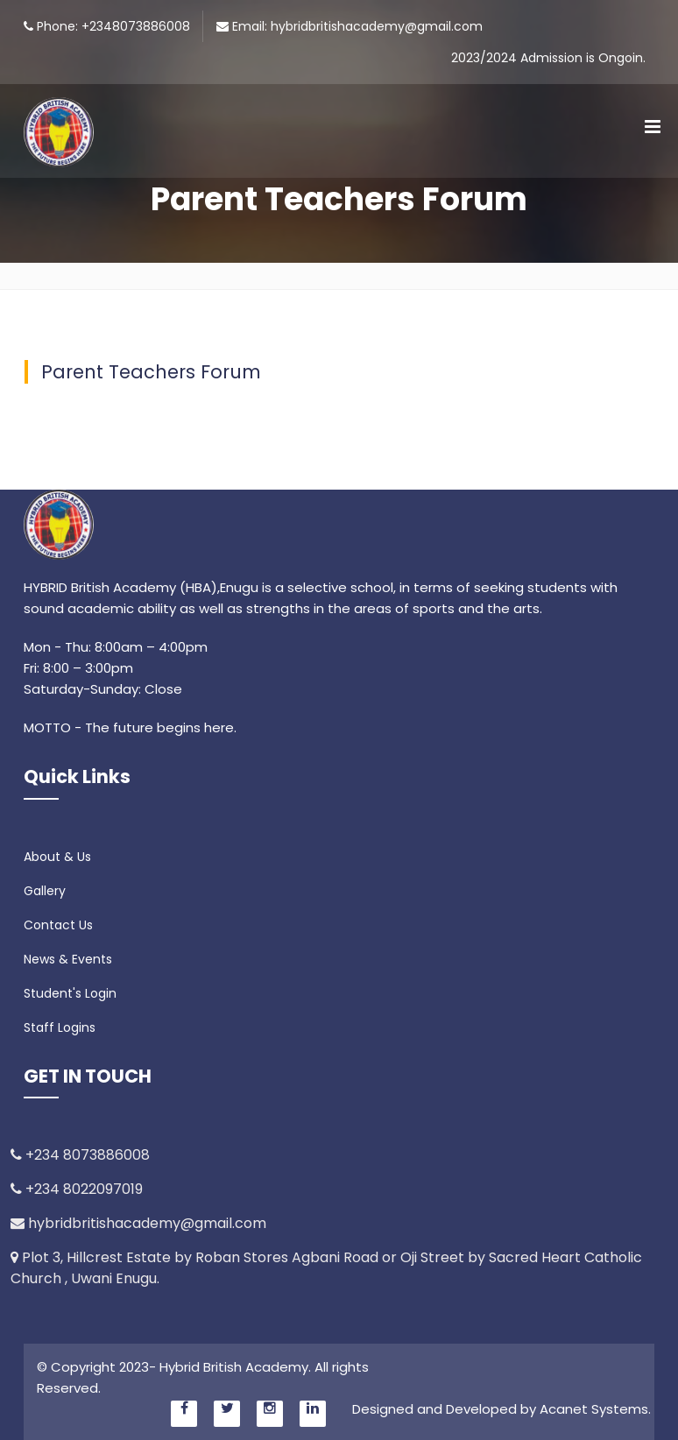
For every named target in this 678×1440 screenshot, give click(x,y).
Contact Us (58, 925)
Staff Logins (59, 1027)
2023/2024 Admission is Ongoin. (548, 58)
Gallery (45, 891)
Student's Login (70, 993)
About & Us (57, 856)
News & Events (68, 959)
